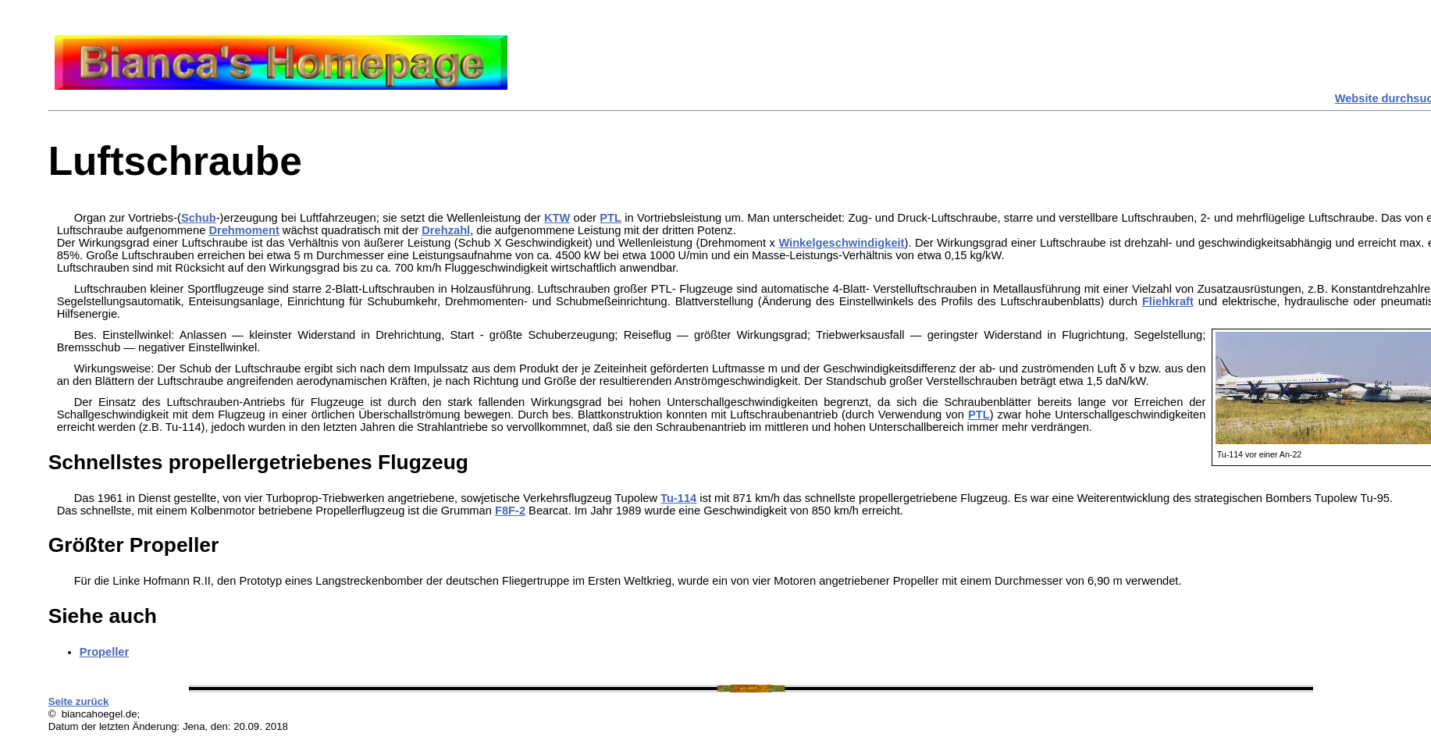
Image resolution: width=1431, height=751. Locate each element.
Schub (198, 218)
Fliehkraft (1168, 301)
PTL (610, 218)
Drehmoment (243, 230)
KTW (557, 218)
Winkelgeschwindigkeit (841, 243)
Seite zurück (78, 701)
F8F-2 (510, 510)
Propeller (105, 652)
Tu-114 (678, 498)
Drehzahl (446, 230)
